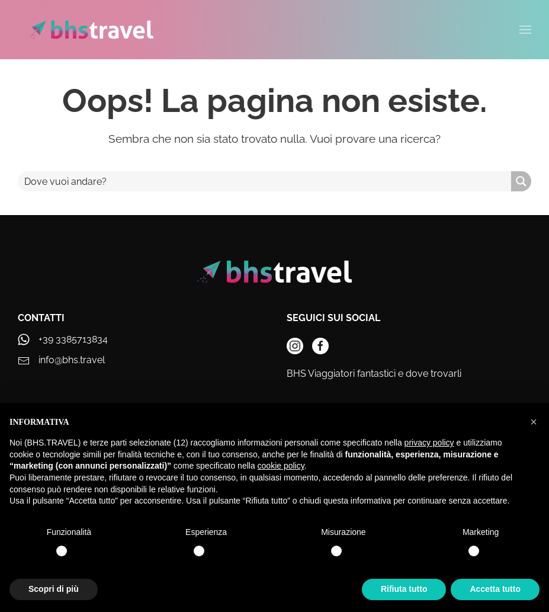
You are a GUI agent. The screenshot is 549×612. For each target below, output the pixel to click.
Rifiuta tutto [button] (404, 589)
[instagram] (295, 346)
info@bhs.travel (71, 360)
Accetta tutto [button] (495, 589)
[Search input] (265, 181)
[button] (533, 421)
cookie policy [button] (281, 465)
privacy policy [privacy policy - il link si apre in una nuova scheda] (429, 442)
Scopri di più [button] (53, 589)
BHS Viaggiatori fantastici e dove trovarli (374, 373)
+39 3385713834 (73, 339)
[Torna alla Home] (90, 29)
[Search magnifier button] (521, 181)
